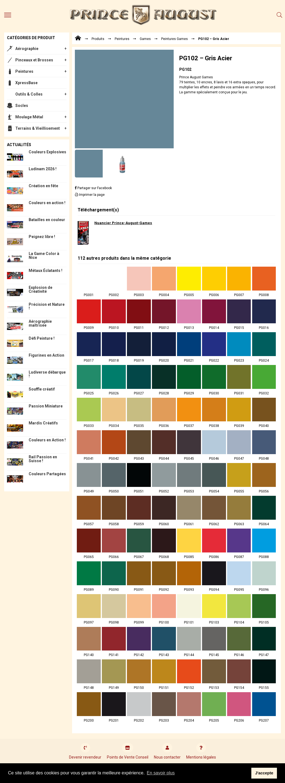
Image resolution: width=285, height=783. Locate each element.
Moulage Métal (29, 117)
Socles (21, 105)
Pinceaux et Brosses (34, 60)
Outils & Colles (29, 94)
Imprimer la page (90, 195)
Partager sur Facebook (93, 188)
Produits (98, 39)
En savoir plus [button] (161, 773)
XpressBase (26, 83)
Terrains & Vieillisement (37, 128)
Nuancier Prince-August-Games (123, 223)
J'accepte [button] (264, 773)
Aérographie (26, 48)
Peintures (24, 71)
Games (145, 39)
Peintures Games (174, 39)
